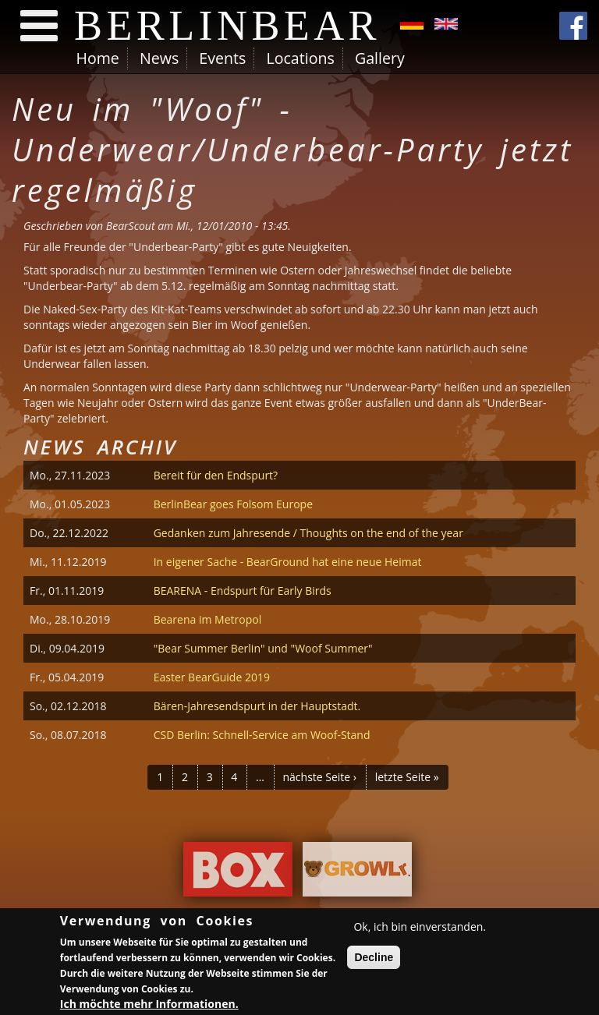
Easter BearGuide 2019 (212, 677)
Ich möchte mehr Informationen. (149, 1005)
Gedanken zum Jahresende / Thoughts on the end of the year (308, 532)
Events (222, 58)
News (159, 58)
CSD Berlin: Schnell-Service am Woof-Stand (262, 734)
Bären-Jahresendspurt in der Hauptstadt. (257, 705)
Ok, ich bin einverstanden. (419, 928)
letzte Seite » (407, 776)
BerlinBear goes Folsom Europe (233, 504)
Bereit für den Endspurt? (216, 475)
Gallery (380, 58)
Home (97, 58)
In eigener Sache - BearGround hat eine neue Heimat (288, 561)
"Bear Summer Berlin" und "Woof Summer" (263, 648)
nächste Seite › (319, 776)
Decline (373, 959)
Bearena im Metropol (208, 619)
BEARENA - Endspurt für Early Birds (242, 590)
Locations (300, 58)
